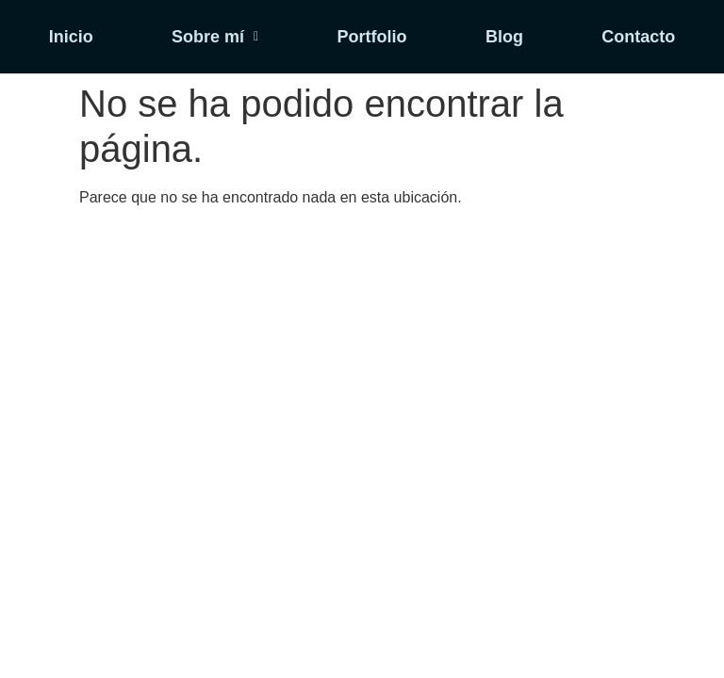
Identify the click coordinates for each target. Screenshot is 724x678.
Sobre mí (215, 36)
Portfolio (372, 36)
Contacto (638, 36)
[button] (215, 36)
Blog (504, 36)
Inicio (71, 36)
